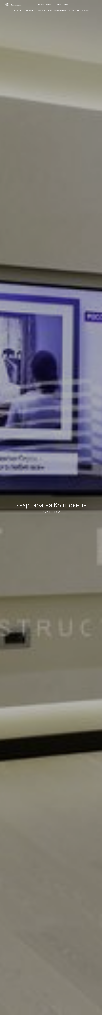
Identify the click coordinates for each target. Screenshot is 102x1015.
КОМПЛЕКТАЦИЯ (60, 10)
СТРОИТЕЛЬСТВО (73, 10)
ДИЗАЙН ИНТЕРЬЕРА (29, 10)
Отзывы (48, 4)
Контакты (66, 4)
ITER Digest (57, 4)
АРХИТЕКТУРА (16, 10)
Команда (41, 4)
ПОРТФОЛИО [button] (84, 10)
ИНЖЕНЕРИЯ (42, 10)
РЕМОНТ (50, 10)
